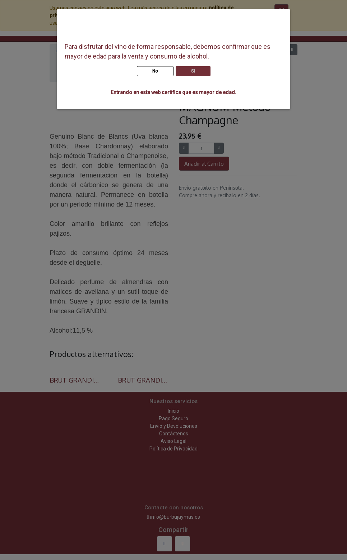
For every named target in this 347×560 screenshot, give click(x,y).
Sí (193, 71)
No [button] (155, 71)
